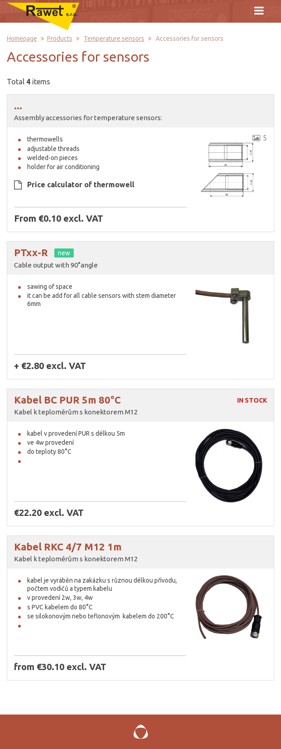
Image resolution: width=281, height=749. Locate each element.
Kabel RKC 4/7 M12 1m (68, 546)
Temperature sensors (114, 38)
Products (59, 38)
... (18, 105)
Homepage (22, 38)
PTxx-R (31, 252)
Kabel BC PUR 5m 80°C (67, 399)
